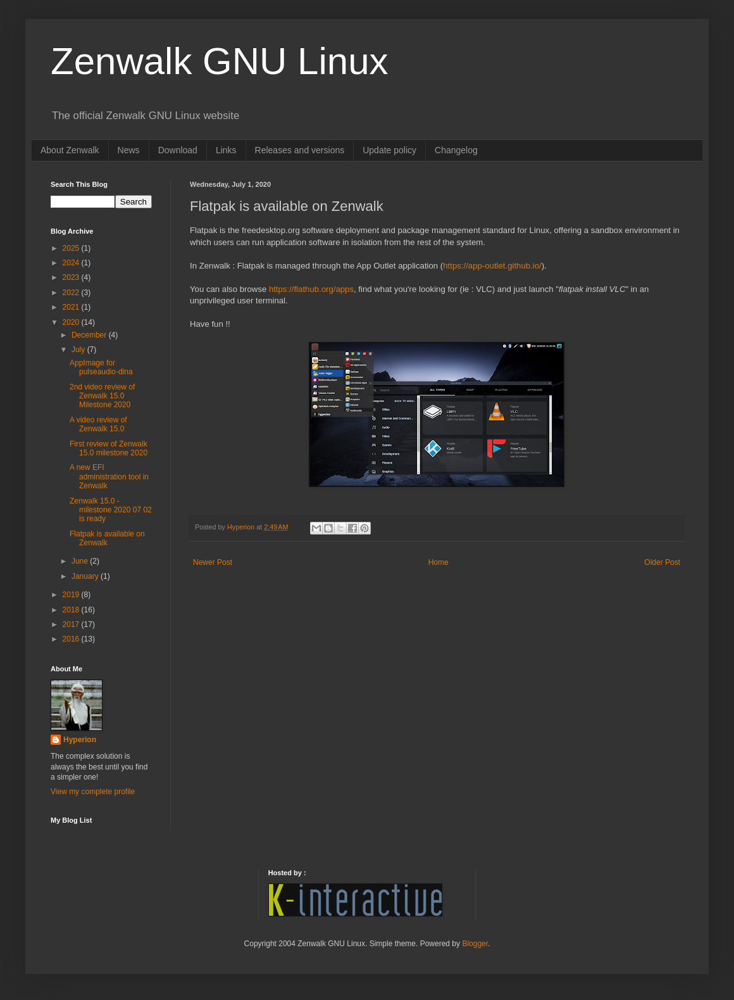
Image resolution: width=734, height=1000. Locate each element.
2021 (72, 307)
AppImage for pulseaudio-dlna (101, 367)
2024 (72, 262)
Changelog (456, 150)
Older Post (662, 562)
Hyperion (79, 739)
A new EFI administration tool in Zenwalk (109, 476)
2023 (72, 277)
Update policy (389, 150)
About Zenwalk (69, 150)
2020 (72, 322)
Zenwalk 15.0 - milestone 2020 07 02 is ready (111, 510)
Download (177, 150)
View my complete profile (93, 791)
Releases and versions (300, 150)
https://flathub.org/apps (311, 289)
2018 (72, 609)
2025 (72, 248)
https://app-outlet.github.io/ (492, 265)
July (79, 349)
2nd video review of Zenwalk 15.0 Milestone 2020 (102, 396)
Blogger (475, 943)
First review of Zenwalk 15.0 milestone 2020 (108, 448)
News (129, 150)
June (81, 561)
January (86, 576)
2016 (72, 639)
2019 (72, 594)
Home (438, 562)
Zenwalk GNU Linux (220, 61)
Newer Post (212, 562)
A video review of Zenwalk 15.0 (98, 424)
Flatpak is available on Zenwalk (107, 538)
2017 (72, 624)
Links (226, 150)
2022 (72, 292)
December (90, 335)
